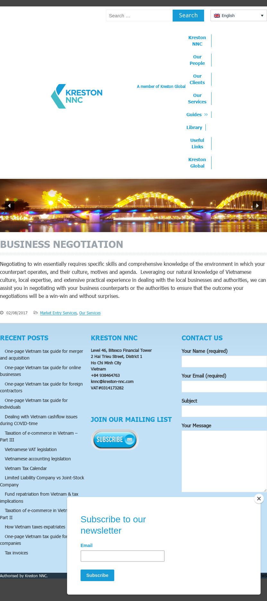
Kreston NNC (197, 41)
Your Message (224, 458)
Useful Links (197, 143)
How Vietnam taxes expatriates (35, 526)
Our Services (197, 98)
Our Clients (197, 79)
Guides (194, 114)
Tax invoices (16, 552)
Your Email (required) (224, 382)
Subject (224, 407)
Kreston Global (197, 163)
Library (194, 127)
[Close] (259, 498)
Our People (197, 60)
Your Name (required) (224, 358)
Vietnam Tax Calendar (26, 468)
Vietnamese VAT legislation (31, 449)
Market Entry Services (58, 312)
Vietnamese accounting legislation (38, 458)
